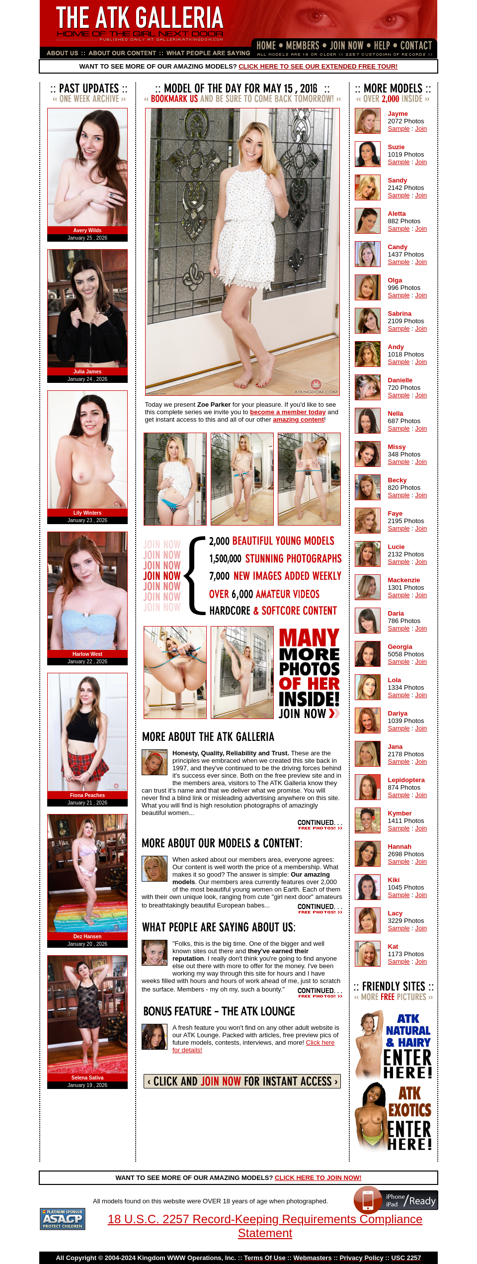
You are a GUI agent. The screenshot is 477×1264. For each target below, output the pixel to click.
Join (421, 128)
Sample (399, 128)
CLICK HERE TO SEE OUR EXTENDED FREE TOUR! (318, 66)
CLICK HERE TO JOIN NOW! (318, 1177)
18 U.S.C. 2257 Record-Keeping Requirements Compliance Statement (265, 1226)
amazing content (298, 419)
